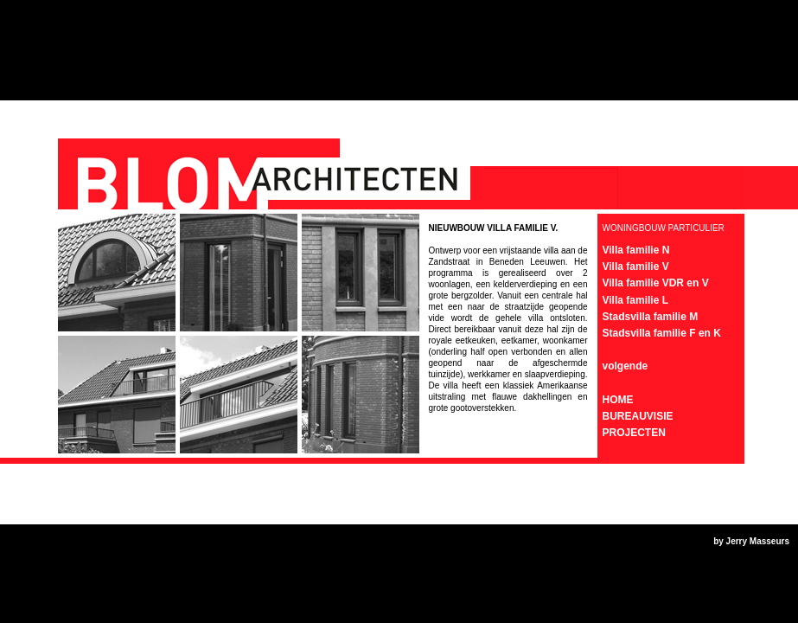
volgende (625, 366)
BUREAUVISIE (638, 416)
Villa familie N (636, 250)
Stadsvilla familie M (651, 317)
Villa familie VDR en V (656, 283)
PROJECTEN (634, 433)
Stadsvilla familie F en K (662, 333)
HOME (618, 400)
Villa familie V (636, 266)
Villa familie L (635, 300)
